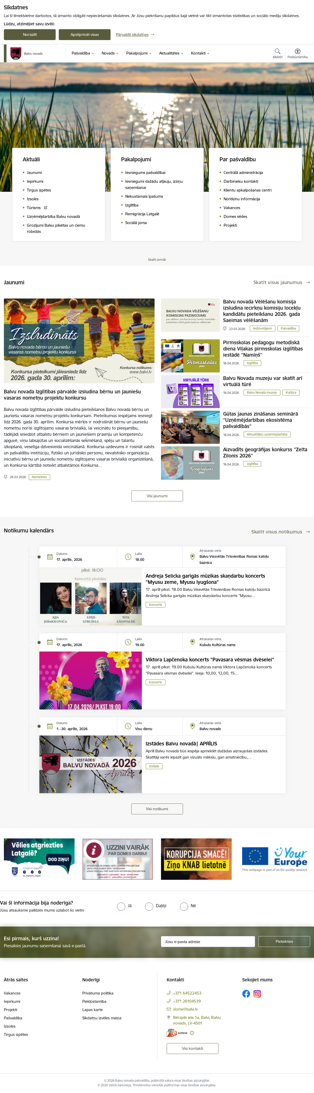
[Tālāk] (298, 859)
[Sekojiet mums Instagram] (257, 994)
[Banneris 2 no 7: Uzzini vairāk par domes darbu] (117, 858)
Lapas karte (92, 1009)
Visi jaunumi (157, 495)
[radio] (124, 906)
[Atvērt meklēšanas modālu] (277, 54)
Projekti (10, 1009)
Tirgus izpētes (16, 1034)
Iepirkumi (12, 1001)
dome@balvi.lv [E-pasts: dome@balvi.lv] (185, 1009)
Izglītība (252, 363)
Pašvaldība (288, 328)
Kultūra (291, 392)
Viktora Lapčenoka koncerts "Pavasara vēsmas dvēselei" (210, 659)
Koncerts (155, 605)
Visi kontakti (192, 1048)
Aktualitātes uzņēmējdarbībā (267, 434)
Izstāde (154, 766)
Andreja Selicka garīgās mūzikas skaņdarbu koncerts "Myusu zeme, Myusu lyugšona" (205, 579)
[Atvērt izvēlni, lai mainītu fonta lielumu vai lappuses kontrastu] (297, 54)
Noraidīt (30, 34)
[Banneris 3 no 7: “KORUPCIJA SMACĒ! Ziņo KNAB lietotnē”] (196, 858)
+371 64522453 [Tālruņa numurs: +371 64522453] (187, 993)
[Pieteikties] (284, 941)
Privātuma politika (97, 993)
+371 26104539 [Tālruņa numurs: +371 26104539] (187, 1001)
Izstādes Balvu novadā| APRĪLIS (181, 743)
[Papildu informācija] (192, 1033)
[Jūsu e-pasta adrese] (208, 941)
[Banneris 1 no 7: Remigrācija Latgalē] (39, 858)
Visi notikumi (157, 808)
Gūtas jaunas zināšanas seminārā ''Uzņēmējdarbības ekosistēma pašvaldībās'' (260, 420)
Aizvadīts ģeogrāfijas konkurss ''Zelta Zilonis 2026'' (265, 452)
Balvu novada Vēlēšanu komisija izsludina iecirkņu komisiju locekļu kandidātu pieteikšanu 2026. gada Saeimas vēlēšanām (262, 311)
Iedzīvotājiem (262, 328)
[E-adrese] (177, 1033)
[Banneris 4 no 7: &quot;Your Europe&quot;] (274, 858)
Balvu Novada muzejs (262, 392)
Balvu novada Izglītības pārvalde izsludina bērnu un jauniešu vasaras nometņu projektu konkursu (72, 394)
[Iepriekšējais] (15, 859)
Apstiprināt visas (85, 34)
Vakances (12, 993)
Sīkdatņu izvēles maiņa (101, 1017)
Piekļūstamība (94, 1001)
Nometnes (39, 477)
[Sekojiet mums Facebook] (246, 994)
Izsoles (10, 1026)
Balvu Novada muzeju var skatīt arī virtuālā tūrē (262, 381)
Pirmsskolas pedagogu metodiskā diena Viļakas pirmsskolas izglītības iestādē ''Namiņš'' (263, 348)
